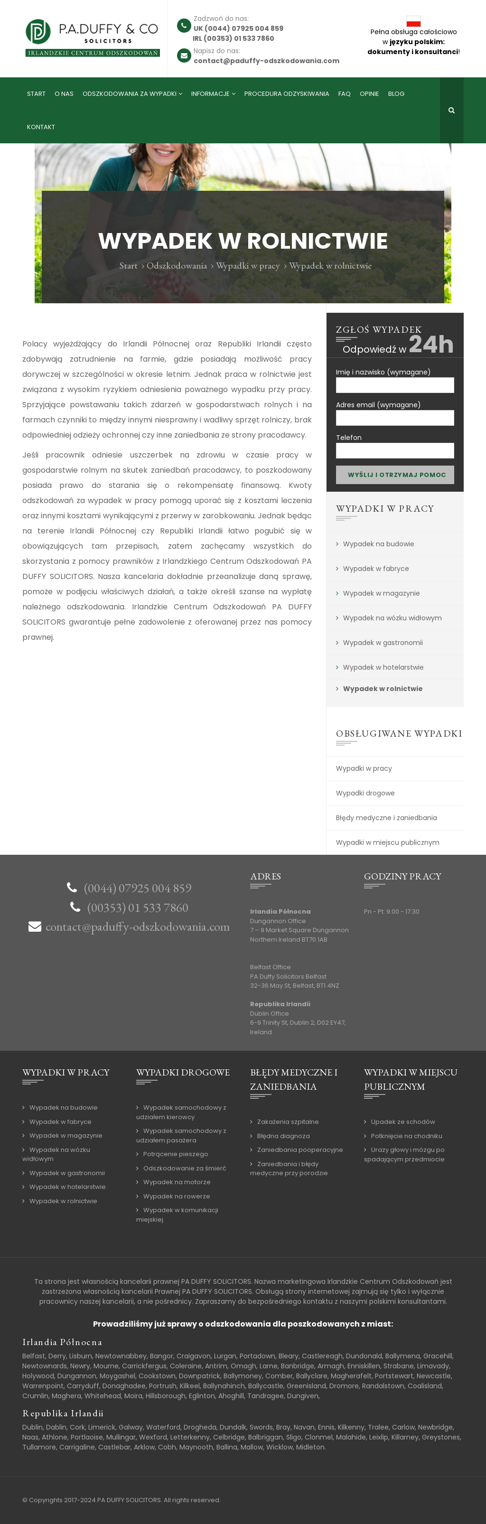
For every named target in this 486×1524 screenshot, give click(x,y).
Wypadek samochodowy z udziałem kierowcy (181, 1112)
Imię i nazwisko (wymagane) (395, 377)
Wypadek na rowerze (176, 1196)
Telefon (395, 442)
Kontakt (41, 126)
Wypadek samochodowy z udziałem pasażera (181, 1135)
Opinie (369, 93)
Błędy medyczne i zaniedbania (386, 818)
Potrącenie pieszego (175, 1154)
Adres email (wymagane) (395, 410)
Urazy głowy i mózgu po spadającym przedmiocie (404, 1154)
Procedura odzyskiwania (286, 93)
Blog (396, 93)
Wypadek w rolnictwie (383, 688)
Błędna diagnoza (283, 1136)
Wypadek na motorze (177, 1182)
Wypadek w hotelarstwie (383, 667)
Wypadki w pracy (248, 265)
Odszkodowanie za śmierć (184, 1168)
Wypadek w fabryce (376, 568)
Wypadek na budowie (378, 544)
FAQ (344, 93)
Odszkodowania (177, 265)
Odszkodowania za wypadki (130, 93)
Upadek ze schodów (403, 1121)
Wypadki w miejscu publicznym (387, 842)
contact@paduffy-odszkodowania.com (138, 926)
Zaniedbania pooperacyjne (300, 1149)
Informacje (210, 93)
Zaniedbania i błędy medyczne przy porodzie (289, 1168)
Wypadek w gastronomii (383, 642)
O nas (64, 93)
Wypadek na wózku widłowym (392, 618)
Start (36, 93)
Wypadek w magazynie (381, 593)
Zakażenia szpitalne (288, 1121)
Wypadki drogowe (365, 793)
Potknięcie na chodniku (406, 1136)
